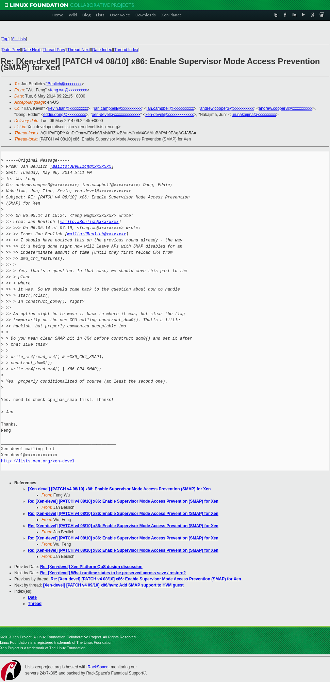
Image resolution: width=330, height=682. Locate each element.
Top (5, 38)
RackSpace (97, 667)
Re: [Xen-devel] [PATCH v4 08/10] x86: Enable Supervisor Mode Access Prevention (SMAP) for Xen (123, 501)
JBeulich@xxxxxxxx (64, 83)
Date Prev (11, 49)
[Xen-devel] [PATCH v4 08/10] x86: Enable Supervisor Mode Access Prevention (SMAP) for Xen (119, 489)
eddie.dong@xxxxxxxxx (64, 114)
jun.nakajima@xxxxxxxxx (253, 114)
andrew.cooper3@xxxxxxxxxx (227, 108)
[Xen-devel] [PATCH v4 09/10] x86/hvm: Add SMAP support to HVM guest (113, 585)
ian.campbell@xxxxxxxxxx (118, 108)
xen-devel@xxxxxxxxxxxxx (116, 114)
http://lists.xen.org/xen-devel (38, 461)
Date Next (31, 49)
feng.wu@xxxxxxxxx (68, 90)
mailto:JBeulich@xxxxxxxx (81, 166)
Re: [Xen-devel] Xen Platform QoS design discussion (91, 566)
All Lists (19, 38)
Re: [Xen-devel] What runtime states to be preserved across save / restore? (113, 572)
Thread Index (126, 49)
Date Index (102, 49)
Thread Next (78, 49)
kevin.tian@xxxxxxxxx (68, 108)
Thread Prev (54, 49)
